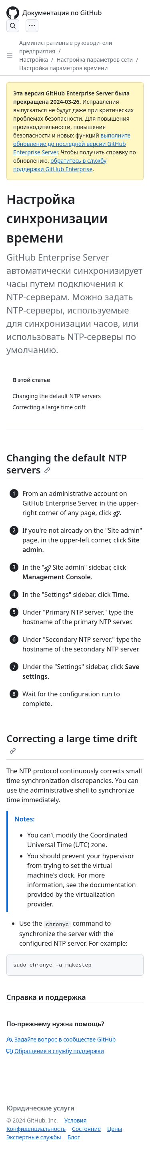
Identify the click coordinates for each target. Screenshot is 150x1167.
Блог (74, 1137)
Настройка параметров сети (94, 59)
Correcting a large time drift (71, 743)
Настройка (33, 59)
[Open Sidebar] (9, 55)
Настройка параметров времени (63, 68)
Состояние (86, 1129)
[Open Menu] (32, 25)
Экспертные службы (33, 1137)
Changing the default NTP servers (66, 463)
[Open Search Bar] (12, 25)
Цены (114, 1129)
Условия (75, 1120)
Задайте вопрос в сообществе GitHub (61, 1039)
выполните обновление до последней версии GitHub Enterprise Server (71, 143)
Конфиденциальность (36, 1129)
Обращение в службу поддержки (55, 1051)
